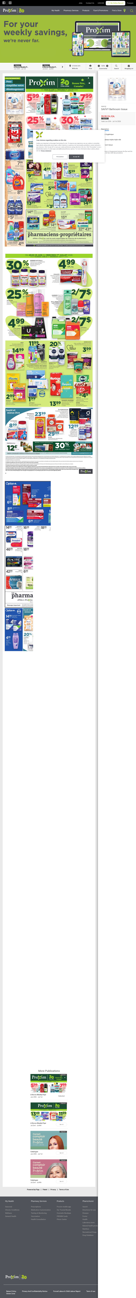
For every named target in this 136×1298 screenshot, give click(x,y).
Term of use (90, 1291)
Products (60, 1201)
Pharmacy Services (39, 1201)
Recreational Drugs (90, 1232)
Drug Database (88, 1235)
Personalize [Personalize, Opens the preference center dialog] (60, 156)
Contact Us (90, 3)
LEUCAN (101, 3)
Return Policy (11, 1291)
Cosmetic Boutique (64, 1213)
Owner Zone (10, 1294)
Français (130, 3)
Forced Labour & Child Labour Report (66, 1291)
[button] (4, 3)
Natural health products (91, 1226)
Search (85, 1207)
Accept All (76, 156)
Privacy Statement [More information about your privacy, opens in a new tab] (46, 151)
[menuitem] (56, 10)
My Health (9, 1201)
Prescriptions (36, 1207)
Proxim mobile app (64, 1207)
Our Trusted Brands (64, 1210)
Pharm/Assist (88, 1201)
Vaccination (35, 1216)
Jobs (80, 3)
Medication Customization (41, 1210)
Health (85, 1219)
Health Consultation (38, 1219)
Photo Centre (62, 1219)
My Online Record (115, 3)
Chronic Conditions (12, 1210)
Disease (85, 1213)
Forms (85, 1216)
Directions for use (89, 1210)
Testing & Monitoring (39, 1213)
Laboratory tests (89, 1223)
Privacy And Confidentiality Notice (34, 1291)
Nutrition (86, 1229)
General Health (10, 1216)
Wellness (8, 1213)
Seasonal (8, 1207)
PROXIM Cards (62, 1216)
